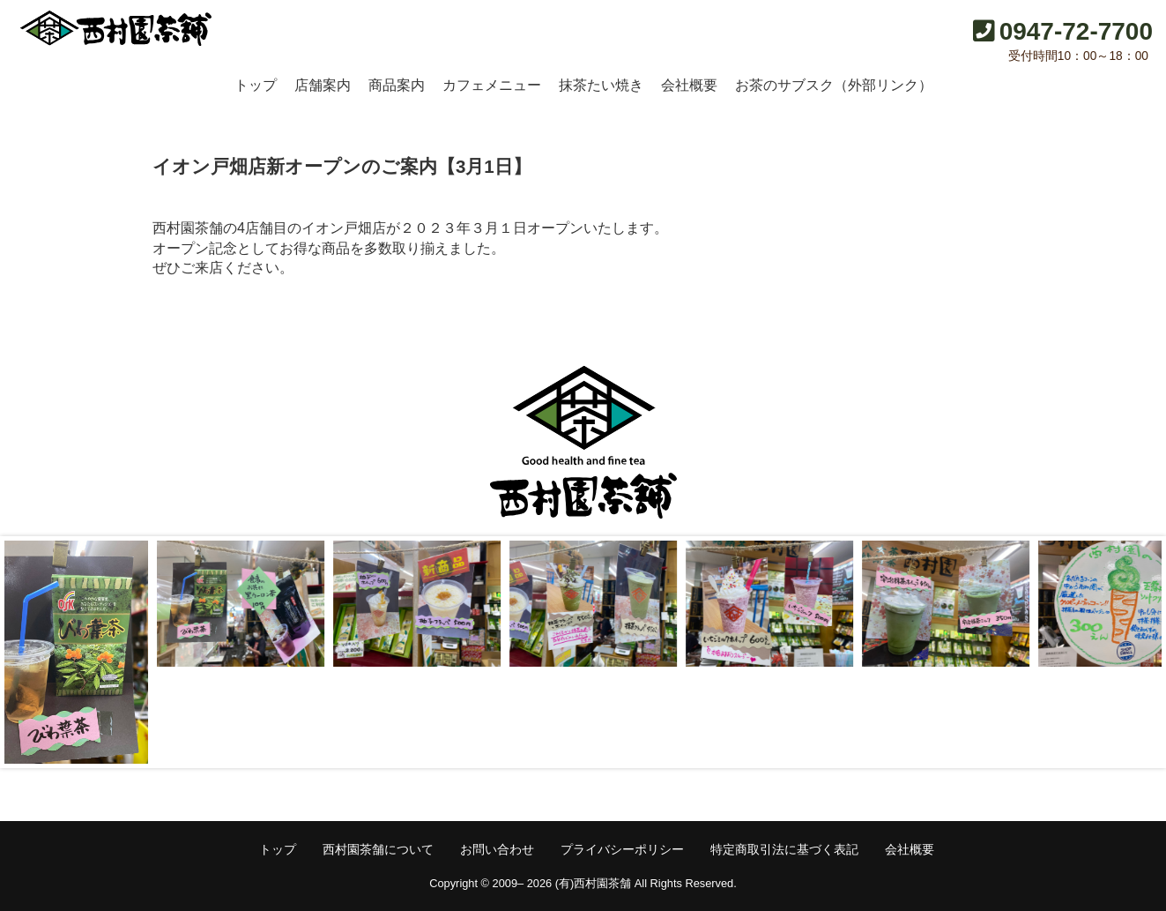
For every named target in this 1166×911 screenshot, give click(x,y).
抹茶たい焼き (601, 85)
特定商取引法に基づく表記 (784, 849)
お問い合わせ (497, 849)
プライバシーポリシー (622, 849)
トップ (255, 85)
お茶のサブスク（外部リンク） (833, 85)
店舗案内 (322, 85)
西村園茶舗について (378, 849)
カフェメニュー (491, 85)
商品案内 (396, 85)
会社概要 (689, 85)
